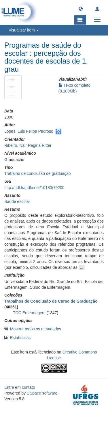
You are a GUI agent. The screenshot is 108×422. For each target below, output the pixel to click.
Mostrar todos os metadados (35, 329)
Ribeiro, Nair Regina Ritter (27, 145)
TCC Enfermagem (29, 312)
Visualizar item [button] (24, 30)
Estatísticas (20, 337)
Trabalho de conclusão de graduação (37, 173)
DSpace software (42, 393)
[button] (80, 8)
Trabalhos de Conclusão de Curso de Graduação (51, 301)
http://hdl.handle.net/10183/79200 (34, 187)
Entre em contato (19, 387)
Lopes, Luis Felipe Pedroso (28, 131)
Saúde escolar (17, 201)
